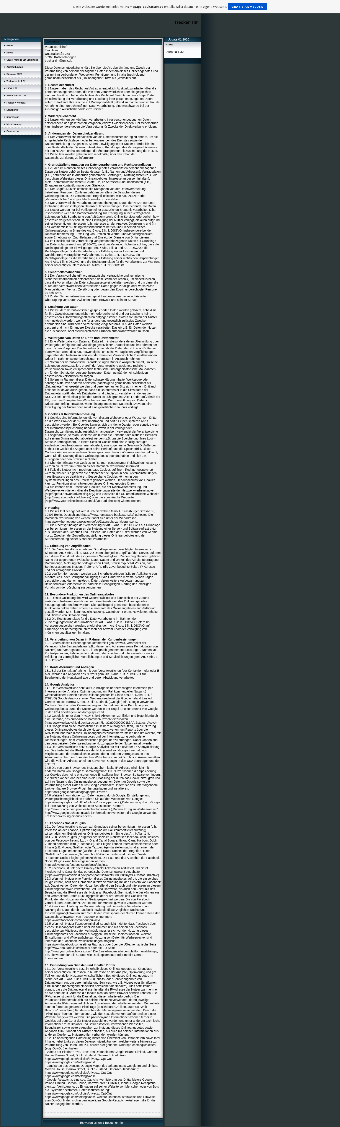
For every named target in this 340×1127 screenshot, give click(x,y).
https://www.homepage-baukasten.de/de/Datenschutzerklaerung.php (91, 521)
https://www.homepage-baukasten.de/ (107, 514)
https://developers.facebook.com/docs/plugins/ (76, 864)
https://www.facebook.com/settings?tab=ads (74, 944)
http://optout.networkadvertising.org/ (70, 494)
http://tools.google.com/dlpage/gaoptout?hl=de (76, 792)
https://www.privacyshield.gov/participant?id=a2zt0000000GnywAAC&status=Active (102, 875)
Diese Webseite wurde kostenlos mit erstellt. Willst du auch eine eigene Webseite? (170, 6)
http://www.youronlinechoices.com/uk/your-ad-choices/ (82, 501)
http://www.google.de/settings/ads (67, 812)
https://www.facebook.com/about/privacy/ (72, 920)
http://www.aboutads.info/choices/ (67, 948)
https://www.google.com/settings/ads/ (70, 1062)
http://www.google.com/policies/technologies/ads (77, 809)
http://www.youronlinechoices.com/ (68, 951)
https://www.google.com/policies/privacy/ (72, 1059)
